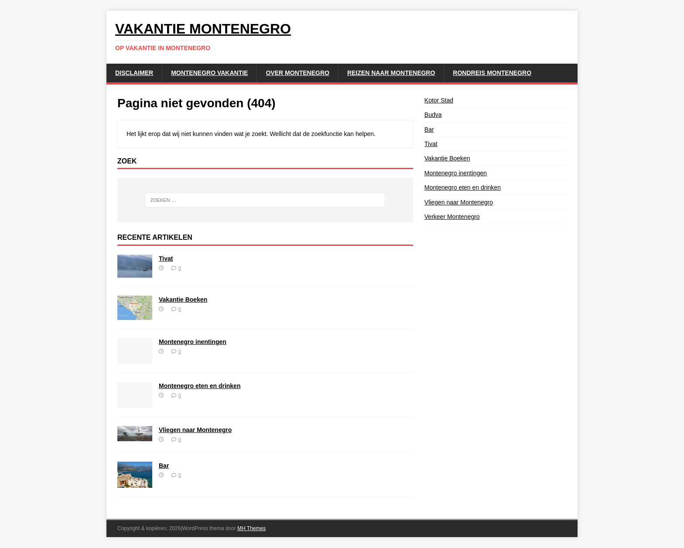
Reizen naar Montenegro (391, 72)
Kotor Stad (438, 100)
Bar (164, 465)
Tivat (166, 258)
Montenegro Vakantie (209, 72)
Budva (433, 114)
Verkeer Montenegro (452, 216)
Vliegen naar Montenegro (195, 429)
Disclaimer (134, 72)
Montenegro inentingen (192, 341)
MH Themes (251, 528)
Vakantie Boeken (183, 299)
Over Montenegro (297, 72)
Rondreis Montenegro (492, 72)
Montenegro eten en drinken (199, 385)
